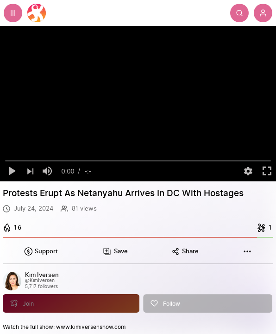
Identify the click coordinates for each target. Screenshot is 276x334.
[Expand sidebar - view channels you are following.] (13, 13)
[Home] (36, 13)
